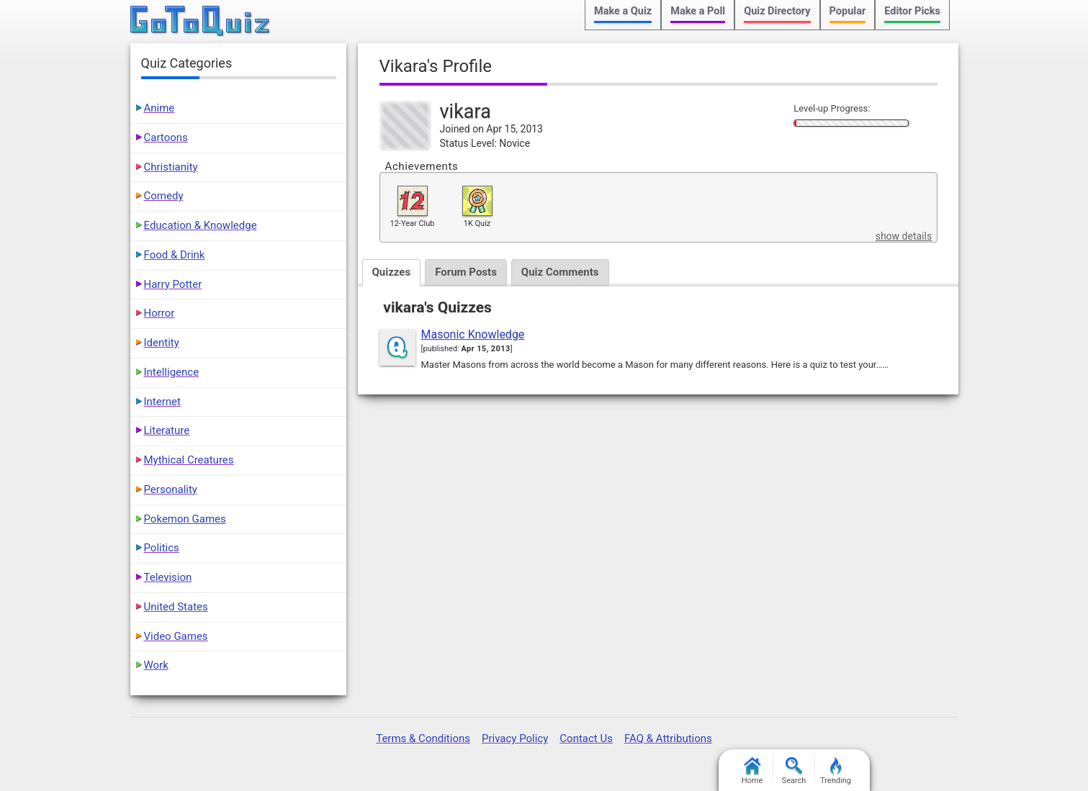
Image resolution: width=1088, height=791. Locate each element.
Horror (159, 313)
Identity (161, 342)
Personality (170, 489)
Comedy (164, 195)
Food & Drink (174, 254)
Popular (848, 11)
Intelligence (171, 372)
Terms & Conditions (423, 738)
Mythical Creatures (189, 459)
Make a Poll (697, 11)
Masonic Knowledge (473, 334)
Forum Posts (466, 272)
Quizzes (391, 272)
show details (904, 236)
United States (176, 606)
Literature (167, 430)
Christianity (171, 167)
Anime (159, 107)
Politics (161, 547)
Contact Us (586, 738)
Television (168, 577)
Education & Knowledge (200, 225)
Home (752, 771)
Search (794, 771)
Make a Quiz (623, 11)
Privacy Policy (515, 738)
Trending (835, 771)
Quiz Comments (560, 272)
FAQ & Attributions (668, 738)
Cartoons (166, 137)
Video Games (176, 636)
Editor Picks (912, 11)
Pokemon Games (185, 518)
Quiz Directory (777, 11)
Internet (162, 401)
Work (156, 665)
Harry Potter (173, 284)
